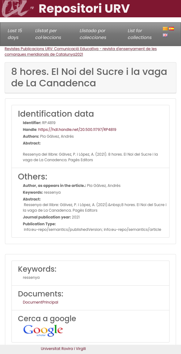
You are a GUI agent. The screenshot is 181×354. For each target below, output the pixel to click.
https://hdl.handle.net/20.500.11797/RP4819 (77, 129)
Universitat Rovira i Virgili (63, 348)
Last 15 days (15, 34)
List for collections (140, 34)
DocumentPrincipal (40, 302)
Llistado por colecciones (93, 34)
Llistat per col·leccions (48, 34)
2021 (79, 54)
